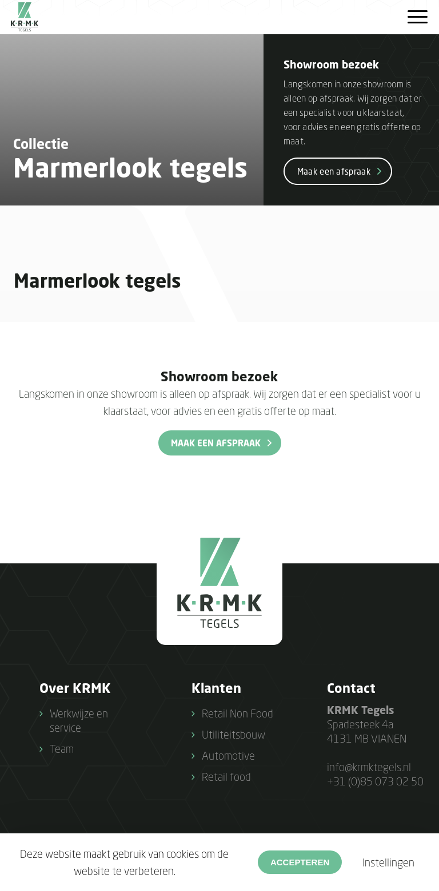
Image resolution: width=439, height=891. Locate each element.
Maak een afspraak (333, 171)
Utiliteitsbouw (233, 734)
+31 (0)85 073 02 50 (375, 781)
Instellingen (388, 862)
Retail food (226, 776)
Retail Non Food (237, 713)
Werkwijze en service (79, 720)
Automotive (228, 755)
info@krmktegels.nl (369, 767)
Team (62, 748)
